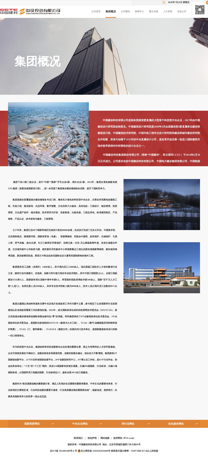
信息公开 (181, 11)
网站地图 (104, 438)
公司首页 (96, 11)
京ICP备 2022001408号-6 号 (63, 451)
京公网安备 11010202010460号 (94, 451)
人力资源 (167, 11)
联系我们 (78, 438)
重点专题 (153, 11)
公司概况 (125, 11)
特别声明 (92, 438)
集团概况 (111, 11)
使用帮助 (117, 438)
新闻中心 (139, 11)
